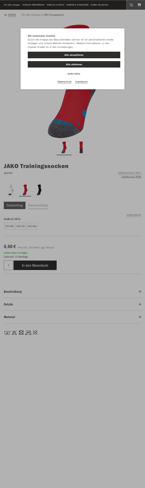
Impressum (81, 81)
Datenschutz (64, 81)
